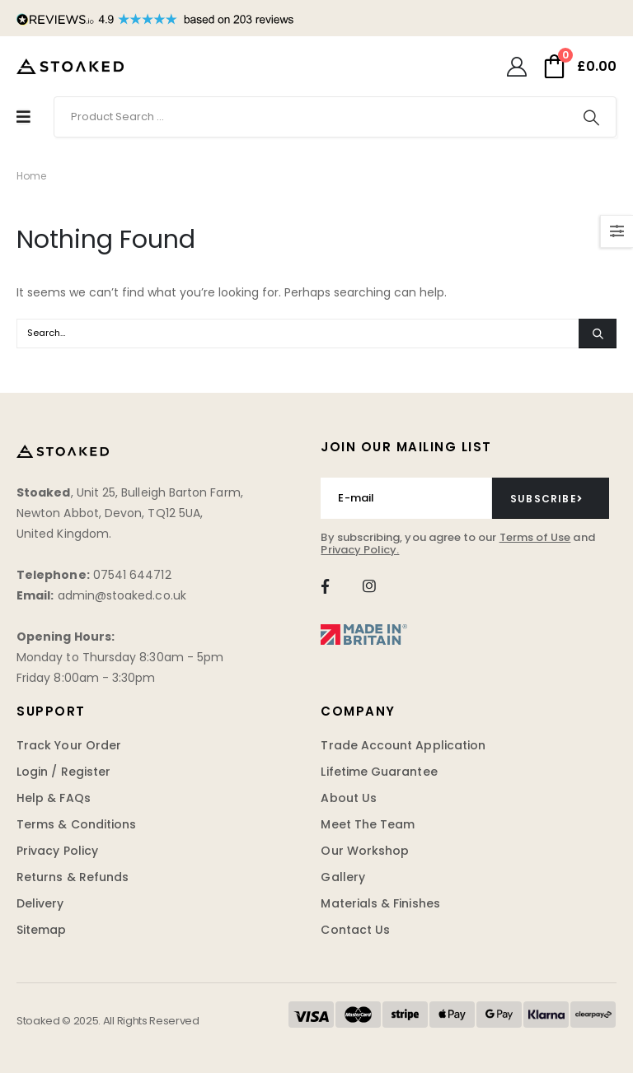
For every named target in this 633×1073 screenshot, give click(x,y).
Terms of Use (535, 537)
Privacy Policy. (360, 549)
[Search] (591, 117)
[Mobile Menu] (23, 117)
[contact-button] (550, 498)
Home (31, 176)
